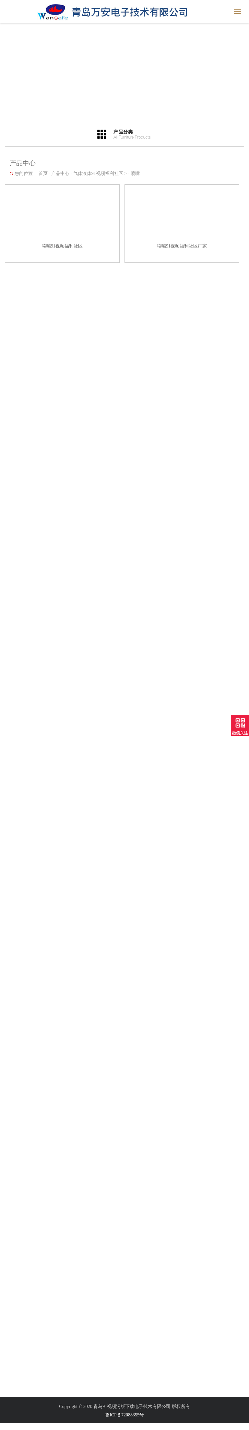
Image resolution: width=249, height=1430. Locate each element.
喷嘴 (135, 173)
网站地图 (9, 1426)
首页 (43, 173)
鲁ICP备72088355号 (124, 1415)
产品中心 (60, 173)
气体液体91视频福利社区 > (100, 173)
